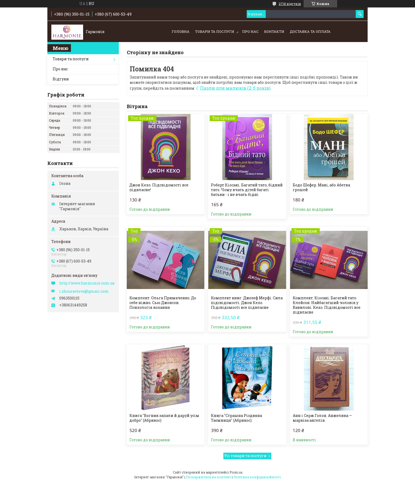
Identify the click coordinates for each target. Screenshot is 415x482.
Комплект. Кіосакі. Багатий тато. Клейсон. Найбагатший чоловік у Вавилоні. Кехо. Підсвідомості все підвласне (326, 305)
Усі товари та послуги (245, 455)
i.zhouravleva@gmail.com (84, 291)
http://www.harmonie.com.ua (86, 283)
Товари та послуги (214, 31)
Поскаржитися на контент (208, 477)
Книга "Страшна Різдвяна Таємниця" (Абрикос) (236, 418)
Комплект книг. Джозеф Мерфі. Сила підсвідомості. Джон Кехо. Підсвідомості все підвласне (247, 303)
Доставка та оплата (310, 31)
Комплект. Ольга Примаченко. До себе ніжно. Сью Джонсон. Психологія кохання (162, 303)
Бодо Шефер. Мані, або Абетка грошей (321, 187)
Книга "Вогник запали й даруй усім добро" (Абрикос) (164, 418)
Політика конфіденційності (257, 477)
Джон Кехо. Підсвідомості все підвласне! (158, 187)
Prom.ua (235, 472)
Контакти (274, 31)
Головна (181, 31)
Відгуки (61, 78)
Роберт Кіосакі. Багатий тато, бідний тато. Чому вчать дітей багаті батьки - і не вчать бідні (247, 190)
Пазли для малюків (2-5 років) (235, 88)
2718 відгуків (290, 4)
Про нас (250, 31)
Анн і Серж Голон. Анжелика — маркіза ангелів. (322, 418)
